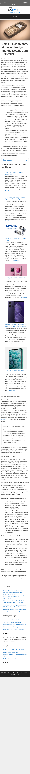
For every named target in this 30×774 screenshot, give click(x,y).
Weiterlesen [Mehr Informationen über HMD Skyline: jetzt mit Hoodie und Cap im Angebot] (24, 297)
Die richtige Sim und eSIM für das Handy (13, 629)
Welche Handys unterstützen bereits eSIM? (14, 624)
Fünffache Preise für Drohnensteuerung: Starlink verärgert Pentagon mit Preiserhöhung (13, 596)
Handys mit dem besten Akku (10, 652)
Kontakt (8, 3)
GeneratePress (15, 674)
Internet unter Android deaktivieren (12, 622)
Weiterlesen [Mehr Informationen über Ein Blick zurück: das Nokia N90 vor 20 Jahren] (16, 260)
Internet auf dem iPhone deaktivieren (12, 619)
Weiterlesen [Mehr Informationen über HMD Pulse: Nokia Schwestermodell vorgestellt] (12, 390)
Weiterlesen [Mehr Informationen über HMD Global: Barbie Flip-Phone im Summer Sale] (8, 191)
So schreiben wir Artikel (13, 3)
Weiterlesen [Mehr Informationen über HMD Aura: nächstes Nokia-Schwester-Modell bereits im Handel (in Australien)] (17, 343)
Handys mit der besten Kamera (11, 658)
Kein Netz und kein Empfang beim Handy (14, 627)
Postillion (3, 419)
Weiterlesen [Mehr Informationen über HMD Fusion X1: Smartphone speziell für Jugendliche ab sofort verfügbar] (8, 221)
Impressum (19, 3)
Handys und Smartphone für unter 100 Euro (14, 650)
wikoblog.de (6, 667)
